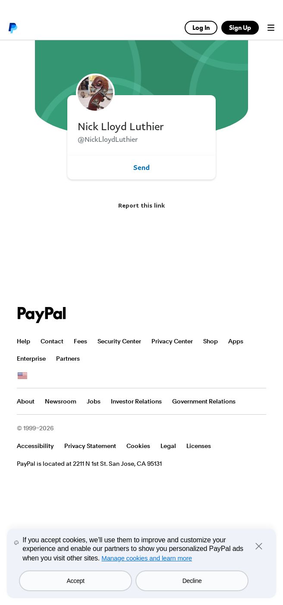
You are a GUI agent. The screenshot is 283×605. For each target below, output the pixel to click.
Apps (235, 341)
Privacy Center (172, 341)
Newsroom (60, 401)
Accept (76, 580)
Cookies (138, 445)
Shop (210, 341)
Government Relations (204, 401)
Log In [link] (201, 27)
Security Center (119, 341)
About (26, 401)
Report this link (141, 205)
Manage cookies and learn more (146, 558)
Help (23, 341)
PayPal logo (12, 27)
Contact (52, 341)
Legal (168, 445)
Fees (80, 341)
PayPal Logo (42, 315)
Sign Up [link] (240, 27)
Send (141, 167)
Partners (68, 358)
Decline (192, 580)
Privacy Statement (90, 445)
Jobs (94, 401)
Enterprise (31, 358)
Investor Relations (136, 401)
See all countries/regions (22, 375)
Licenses (198, 445)
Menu (271, 27)
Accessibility (35, 445)
